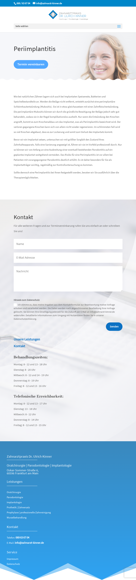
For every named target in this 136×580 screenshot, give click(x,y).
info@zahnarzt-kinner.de (29, 543)
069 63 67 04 (22, 537)
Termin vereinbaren (31, 66)
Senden (114, 326)
